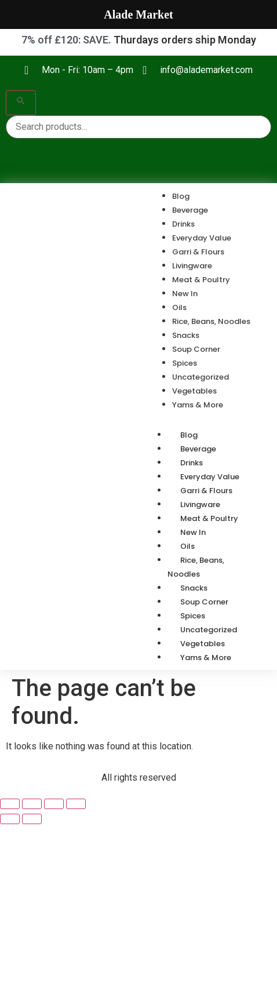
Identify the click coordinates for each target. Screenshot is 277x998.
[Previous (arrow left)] (10, 819)
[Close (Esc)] (76, 804)
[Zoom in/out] (10, 804)
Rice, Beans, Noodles (195, 567)
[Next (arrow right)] (32, 819)
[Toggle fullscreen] (32, 804)
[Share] (54, 804)
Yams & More (205, 657)
